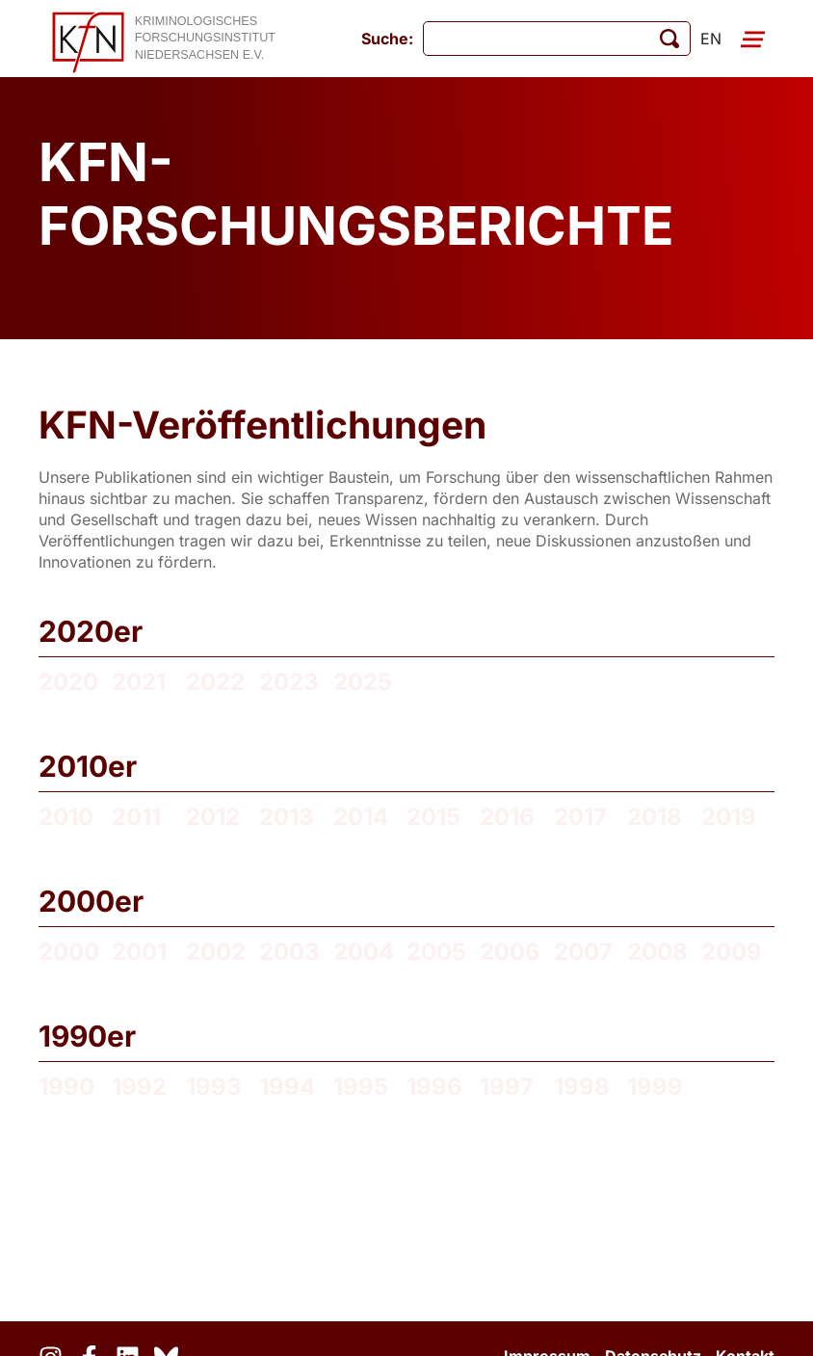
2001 (139, 952)
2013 (286, 817)
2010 (66, 817)
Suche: (387, 38)
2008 (657, 952)
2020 (68, 682)
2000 (69, 952)
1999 (655, 1087)
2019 (728, 817)
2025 (362, 682)
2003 (289, 952)
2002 (216, 952)
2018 (654, 817)
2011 (136, 817)
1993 (214, 1087)
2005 (436, 952)
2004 (363, 952)
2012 (213, 817)
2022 (215, 682)
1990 (66, 1087)
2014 (360, 817)
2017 (580, 817)
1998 (582, 1087)
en (710, 38)
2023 (289, 682)
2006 (510, 952)
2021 (139, 682)
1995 (360, 1087)
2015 (433, 817)
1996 (434, 1087)
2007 (583, 952)
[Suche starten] (669, 38)
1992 (139, 1087)
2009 (731, 952)
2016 (507, 817)
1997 (507, 1087)
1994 (287, 1087)
